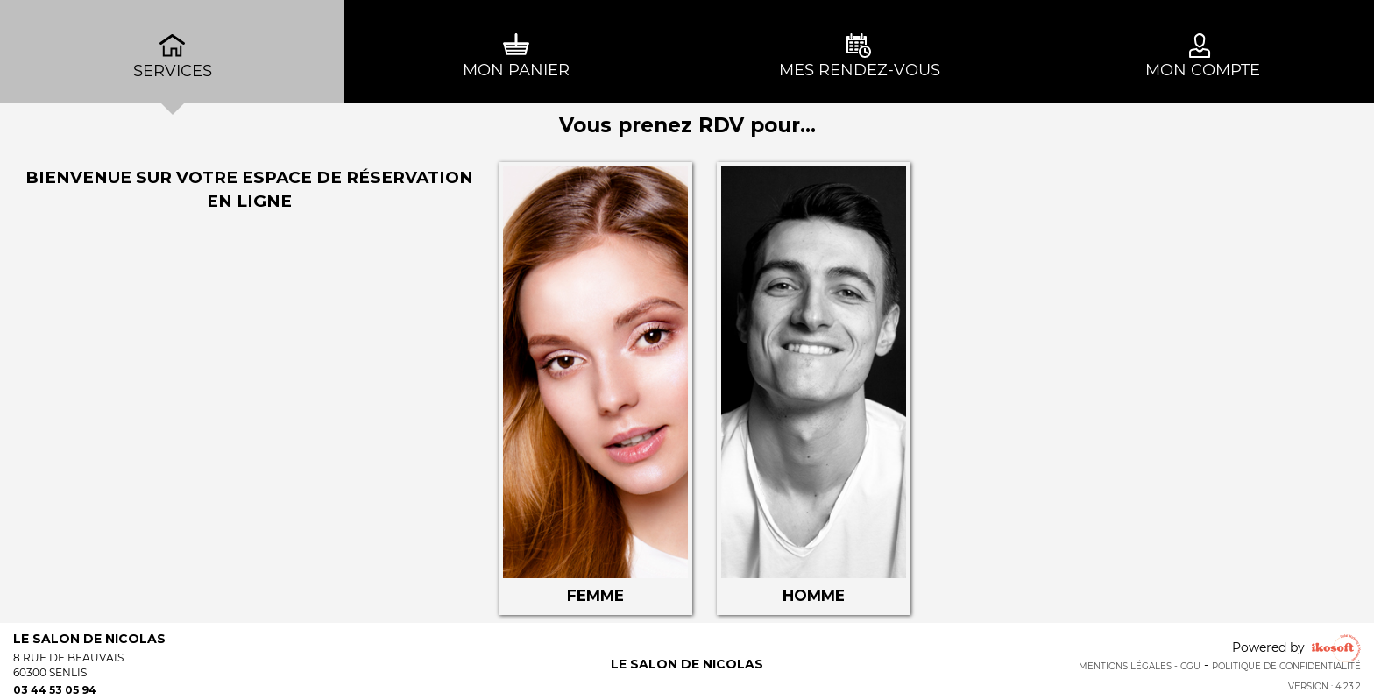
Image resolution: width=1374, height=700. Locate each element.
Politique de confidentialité (1286, 666)
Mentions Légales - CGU (1139, 666)
